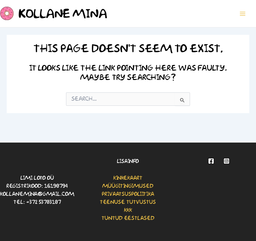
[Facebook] (211, 161)
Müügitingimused (127, 186)
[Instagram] (226, 161)
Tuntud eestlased (128, 218)
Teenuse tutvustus (128, 202)
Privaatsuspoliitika (128, 194)
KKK (128, 210)
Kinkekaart (127, 178)
